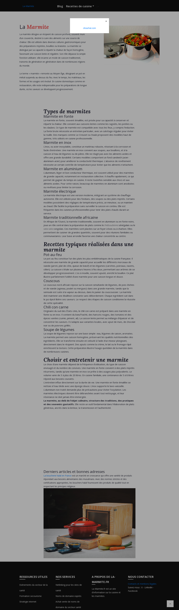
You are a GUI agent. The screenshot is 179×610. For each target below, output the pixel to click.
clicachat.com (89, 28)
